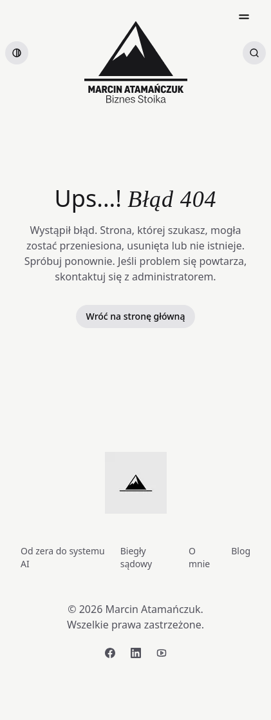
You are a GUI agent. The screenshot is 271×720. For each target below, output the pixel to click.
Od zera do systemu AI (63, 557)
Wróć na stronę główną (135, 316)
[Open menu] (244, 16)
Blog (240, 551)
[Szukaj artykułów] (254, 52)
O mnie (199, 557)
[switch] (16, 52)
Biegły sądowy (136, 557)
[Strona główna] (135, 61)
